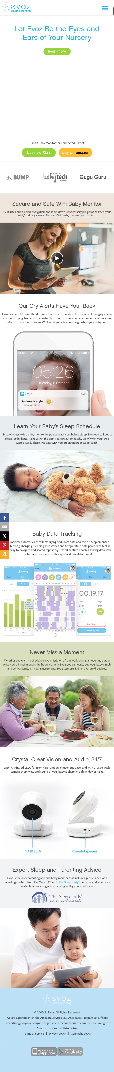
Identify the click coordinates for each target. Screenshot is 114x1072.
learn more (57, 51)
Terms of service (33, 1033)
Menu (105, 8)
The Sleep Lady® (70, 882)
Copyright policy (81, 1033)
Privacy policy (57, 1033)
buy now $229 (39, 152)
